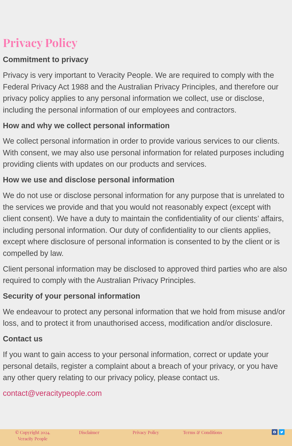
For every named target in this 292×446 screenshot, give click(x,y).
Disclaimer (89, 432)
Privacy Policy (146, 432)
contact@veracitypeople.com (52, 393)
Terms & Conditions (202, 432)
